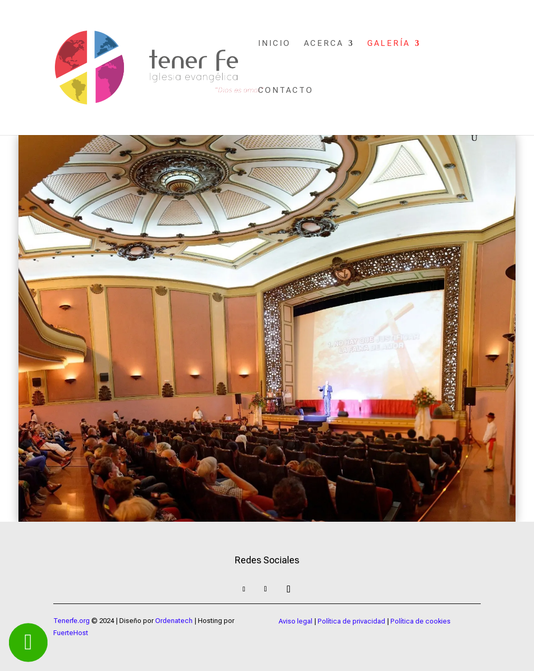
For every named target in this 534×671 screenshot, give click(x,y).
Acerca (324, 44)
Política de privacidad (351, 621)
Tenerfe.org (71, 621)
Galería (388, 44)
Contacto (285, 91)
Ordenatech (174, 621)
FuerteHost (70, 633)
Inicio (274, 44)
